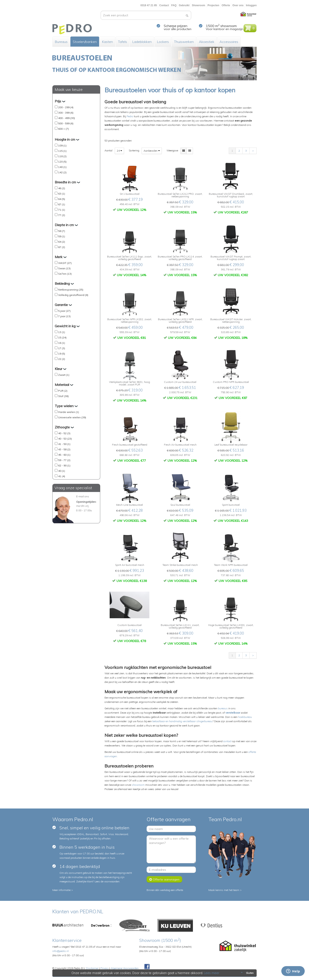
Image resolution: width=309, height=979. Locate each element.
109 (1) (62, 145)
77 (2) (61, 215)
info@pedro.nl (60, 951)
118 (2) (62, 156)
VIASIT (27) (65, 263)
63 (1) (61, 193)
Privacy (104, 968)
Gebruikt (184, 5)
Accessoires (229, 42)
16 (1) (61, 342)
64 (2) (61, 241)
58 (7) (61, 231)
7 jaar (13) (64, 316)
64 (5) (61, 199)
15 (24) (62, 337)
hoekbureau (245, 717)
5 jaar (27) (64, 310)
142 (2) (62, 172)
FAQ (174, 5)
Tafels (122, 42)
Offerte (226, 5)
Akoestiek (206, 42)
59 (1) (61, 236)
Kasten (107, 42)
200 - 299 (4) (65, 107)
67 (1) (61, 204)
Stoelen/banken (85, 42)
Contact (164, 5)
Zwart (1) (63, 374)
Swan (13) (64, 268)
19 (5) (61, 353)
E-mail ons (82, 496)
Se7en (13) (65, 273)
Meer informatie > (62, 890)
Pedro (130, 116)
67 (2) (61, 247)
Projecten (213, 5)
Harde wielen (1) (68, 412)
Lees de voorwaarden (107, 881)
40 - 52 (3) (64, 433)
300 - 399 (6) (65, 112)
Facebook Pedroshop (147, 966)
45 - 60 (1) (64, 454)
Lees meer (212, 973)
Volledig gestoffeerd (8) (73, 295)
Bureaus (61, 42)
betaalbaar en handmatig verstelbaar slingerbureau (182, 721)
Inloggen (251, 5)
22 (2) (61, 359)
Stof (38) (63, 396)
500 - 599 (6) (65, 123)
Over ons (238, 5)
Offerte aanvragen (164, 879)
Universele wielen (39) (72, 417)
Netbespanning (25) (70, 289)
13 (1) (61, 332)
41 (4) (61, 476)
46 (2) (61, 188)
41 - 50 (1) (64, 444)
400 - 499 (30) (66, 118)
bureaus (223, 708)
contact (227, 741)
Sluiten (247, 973)
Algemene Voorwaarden (125, 968)
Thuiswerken (184, 42)
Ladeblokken (142, 42)
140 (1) (62, 167)
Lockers (163, 42)
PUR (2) (62, 390)
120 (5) (62, 161)
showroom (138, 784)
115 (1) (62, 150)
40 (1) (61, 470)
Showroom (198, 5)
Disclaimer (92, 968)
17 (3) (61, 348)
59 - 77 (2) (64, 460)
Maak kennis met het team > (225, 890)
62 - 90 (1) (64, 465)
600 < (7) (63, 128)
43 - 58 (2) (64, 449)
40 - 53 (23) (65, 438)
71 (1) (61, 209)
